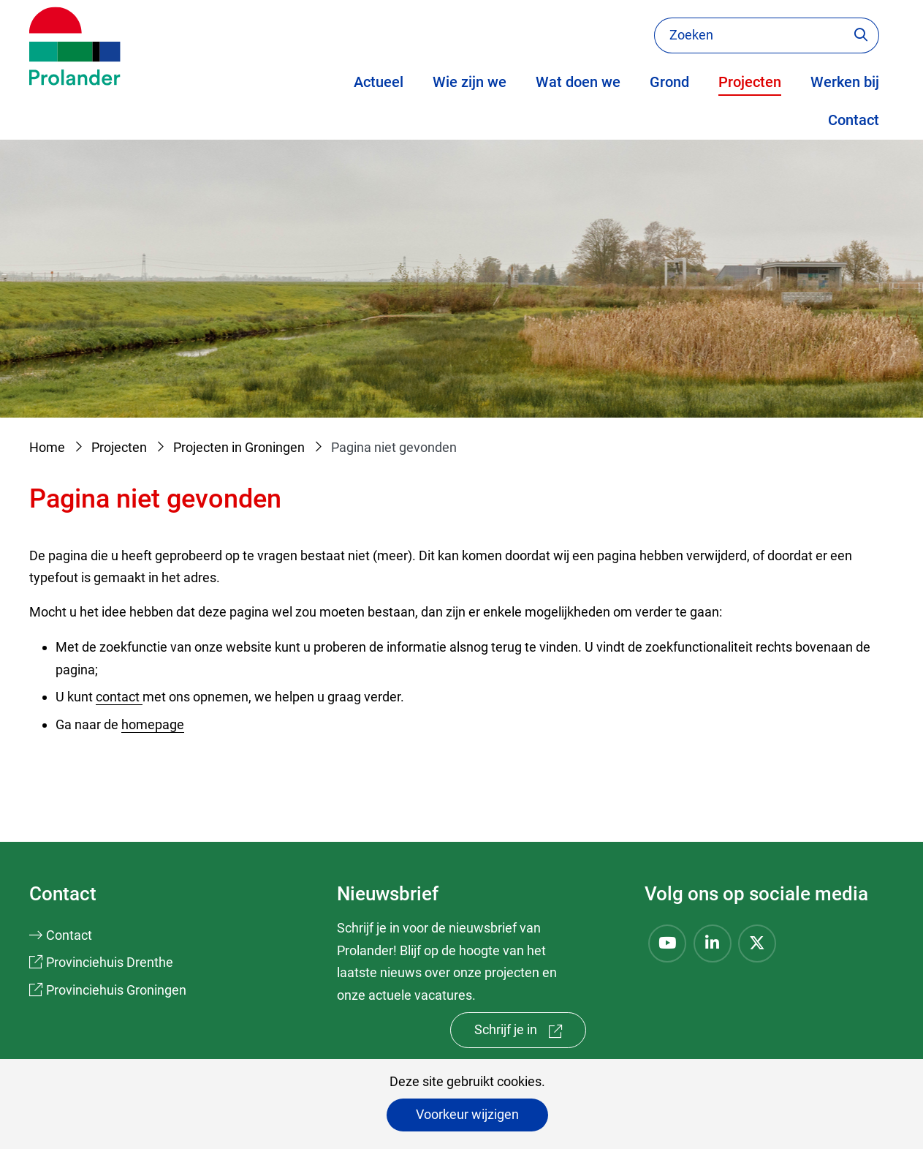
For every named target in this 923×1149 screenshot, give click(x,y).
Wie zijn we (469, 82)
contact (119, 696)
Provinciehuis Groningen (116, 990)
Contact (853, 120)
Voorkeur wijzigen (467, 1114)
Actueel (378, 82)
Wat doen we (578, 82)
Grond (669, 82)
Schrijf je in (530, 1033)
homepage (152, 724)
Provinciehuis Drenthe (109, 962)
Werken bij (844, 82)
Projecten (749, 82)
